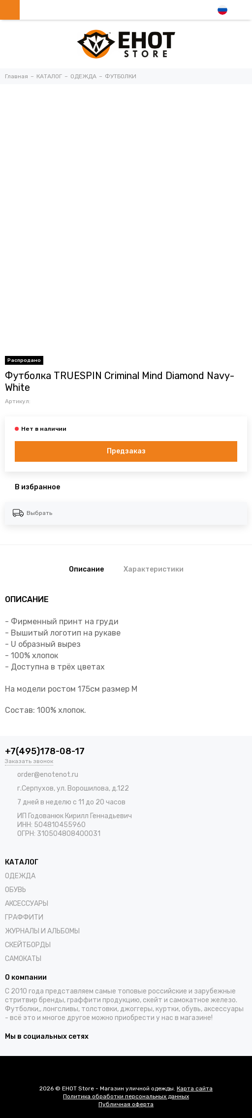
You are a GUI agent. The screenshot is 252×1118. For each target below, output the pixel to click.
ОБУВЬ (15, 890)
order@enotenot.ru (47, 774)
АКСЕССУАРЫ (26, 903)
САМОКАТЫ (23, 959)
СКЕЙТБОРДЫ (28, 945)
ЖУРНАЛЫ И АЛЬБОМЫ (42, 931)
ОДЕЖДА (20, 876)
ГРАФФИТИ (24, 917)
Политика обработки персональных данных (126, 1096)
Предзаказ (126, 451)
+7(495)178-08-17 (45, 751)
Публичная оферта (126, 1104)
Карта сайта (195, 1088)
